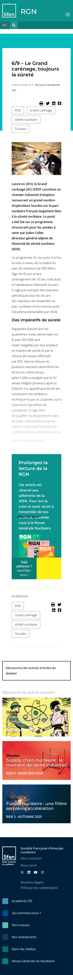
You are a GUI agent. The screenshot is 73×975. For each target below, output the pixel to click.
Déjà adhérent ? (24, 568)
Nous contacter (31, 858)
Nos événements (24, 937)
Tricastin (20, 129)
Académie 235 (22, 901)
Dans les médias (24, 949)
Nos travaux (21, 925)
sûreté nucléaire (26, 119)
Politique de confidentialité (39, 888)
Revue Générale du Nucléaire (33, 961)
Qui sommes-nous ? (26, 913)
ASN (18, 110)
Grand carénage (41, 110)
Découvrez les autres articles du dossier (31, 670)
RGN (29, 11)
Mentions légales (32, 882)
